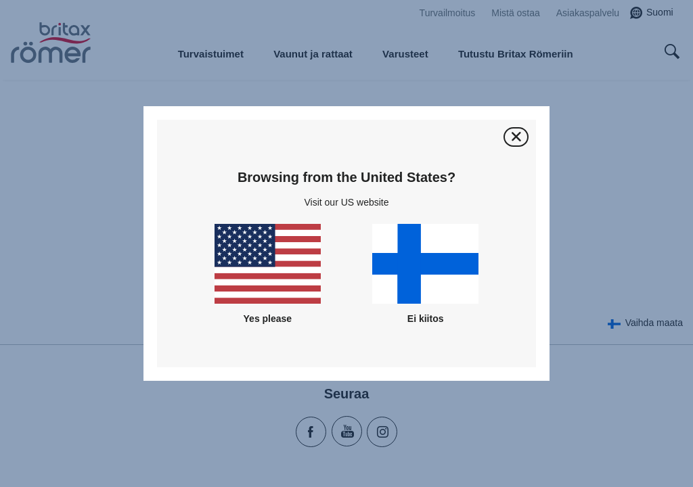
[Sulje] (516, 137)
